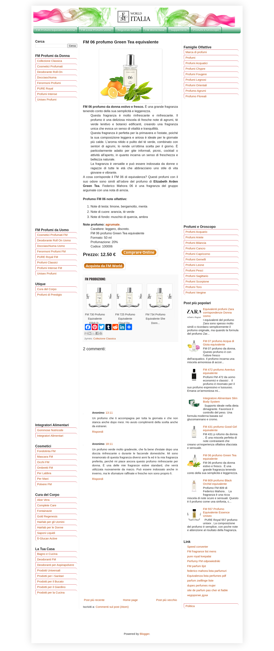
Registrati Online (128, 29)
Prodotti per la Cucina (51, 592)
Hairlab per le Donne (50, 527)
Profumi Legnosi (196, 79)
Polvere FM (44, 484)
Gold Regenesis (47, 516)
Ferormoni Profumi (49, 83)
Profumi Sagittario (197, 276)
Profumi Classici (47, 262)
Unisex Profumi (47, 99)
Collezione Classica (104, 338)
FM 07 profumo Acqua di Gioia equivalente (218, 342)
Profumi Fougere (196, 74)
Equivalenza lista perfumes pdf (206, 575)
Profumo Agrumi (196, 90)
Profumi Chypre (195, 68)
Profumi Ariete (194, 237)
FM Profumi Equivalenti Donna (55, 29)
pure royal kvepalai (199, 556)
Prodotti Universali (48, 570)
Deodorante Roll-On (49, 71)
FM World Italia (154, 29)
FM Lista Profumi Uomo (96, 29)
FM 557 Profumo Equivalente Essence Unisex (216, 512)
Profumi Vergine (196, 292)
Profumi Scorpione (197, 281)
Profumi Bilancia (196, 242)
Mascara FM (45, 456)
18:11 (109, 443)
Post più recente (94, 600)
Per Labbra (44, 473)
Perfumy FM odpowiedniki (203, 561)
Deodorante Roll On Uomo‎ (54, 240)
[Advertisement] (130, 378)
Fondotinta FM (46, 451)
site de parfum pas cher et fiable (207, 590)
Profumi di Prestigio (49, 294)
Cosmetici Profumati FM (52, 234)
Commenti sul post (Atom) (112, 606)
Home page (130, 600)
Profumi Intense (47, 94)
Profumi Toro (194, 287)
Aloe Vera (43, 499)
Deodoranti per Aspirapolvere (55, 564)
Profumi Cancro (195, 248)
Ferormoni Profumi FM (51, 251)
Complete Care (46, 505)
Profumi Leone (195, 264)
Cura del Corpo (47, 289)
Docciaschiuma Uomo (51, 245)
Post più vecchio (166, 600)
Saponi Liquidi (46, 533)
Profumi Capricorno (198, 253)
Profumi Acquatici (197, 63)
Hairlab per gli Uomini (50, 521)
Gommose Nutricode (50, 430)
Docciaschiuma (47, 77)
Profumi (190, 57)
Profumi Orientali (196, 85)
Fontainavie (44, 510)
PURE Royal (45, 88)
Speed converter (197, 546)
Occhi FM (43, 462)
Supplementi (179, 29)
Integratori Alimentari (50, 435)
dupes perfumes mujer (201, 585)
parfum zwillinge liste (200, 580)
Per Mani (43, 478)
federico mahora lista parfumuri (207, 570)
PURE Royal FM (47, 256)
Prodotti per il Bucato (50, 581)
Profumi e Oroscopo (206, 29)
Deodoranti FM (46, 559)
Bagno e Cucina (47, 553)
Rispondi (97, 431)
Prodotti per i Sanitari (50, 576)
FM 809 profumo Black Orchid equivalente (217, 482)
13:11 (109, 412)
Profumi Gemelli (196, 259)
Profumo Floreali (196, 96)
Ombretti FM (45, 467)
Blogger (144, 633)
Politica (190, 606)
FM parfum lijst (196, 566)
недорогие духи (197, 595)
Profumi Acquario (196, 231)
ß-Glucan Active (47, 538)
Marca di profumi (196, 52)
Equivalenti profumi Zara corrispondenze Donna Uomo (218, 312)
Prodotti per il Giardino (51, 587)
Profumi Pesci (194, 270)
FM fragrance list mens (201, 551)
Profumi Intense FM (49, 268)
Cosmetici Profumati (50, 66)
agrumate (112, 224)
